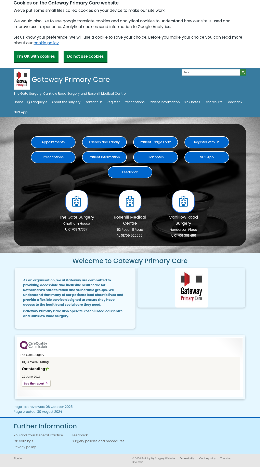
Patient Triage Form (155, 142)
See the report (34, 383)
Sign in (18, 458)
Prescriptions (134, 102)
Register (113, 102)
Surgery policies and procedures (98, 441)
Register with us (207, 142)
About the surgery (66, 102)
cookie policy (46, 43)
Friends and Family (104, 142)
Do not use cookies (85, 56)
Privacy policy (25, 447)
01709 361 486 (183, 235)
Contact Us (93, 102)
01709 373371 (76, 229)
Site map (137, 462)
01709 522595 (130, 235)
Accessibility (187, 458)
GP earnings (23, 441)
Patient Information (164, 102)
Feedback (234, 102)
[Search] (211, 72)
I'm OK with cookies (36, 56)
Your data (226, 458)
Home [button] (18, 102)
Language (37, 102)
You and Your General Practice (38, 435)
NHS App (20, 112)
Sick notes (192, 102)
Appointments (53, 142)
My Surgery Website (163, 458)
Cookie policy (207, 458)
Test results (213, 102)
